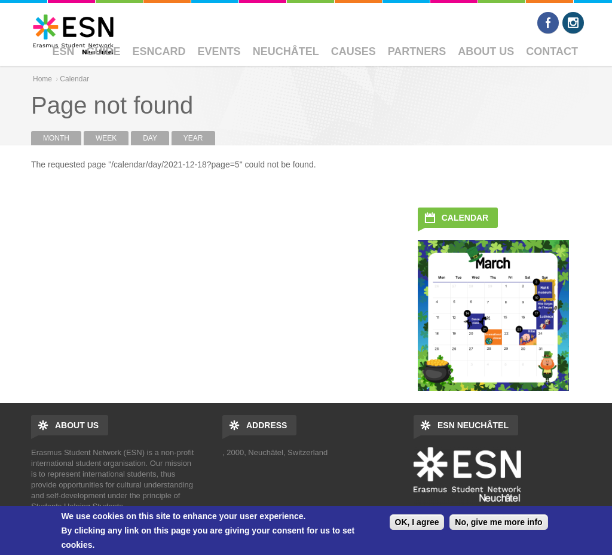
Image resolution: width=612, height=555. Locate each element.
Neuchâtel (286, 51)
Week (106, 138)
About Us (486, 51)
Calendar (74, 79)
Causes (353, 51)
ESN (64, 51)
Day (156, 138)
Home (42, 79)
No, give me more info (498, 522)
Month (56, 138)
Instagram (573, 22)
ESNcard (159, 51)
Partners (417, 51)
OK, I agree (417, 522)
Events (219, 51)
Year (193, 138)
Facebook (548, 22)
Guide (104, 51)
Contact (552, 51)
